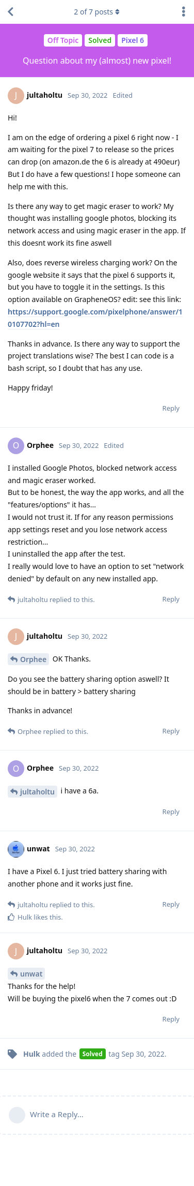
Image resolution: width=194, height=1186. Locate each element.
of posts (97, 12)
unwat (31, 974)
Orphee (33, 659)
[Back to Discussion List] (10, 12)
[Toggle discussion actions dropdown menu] (183, 12)
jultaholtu (37, 792)
